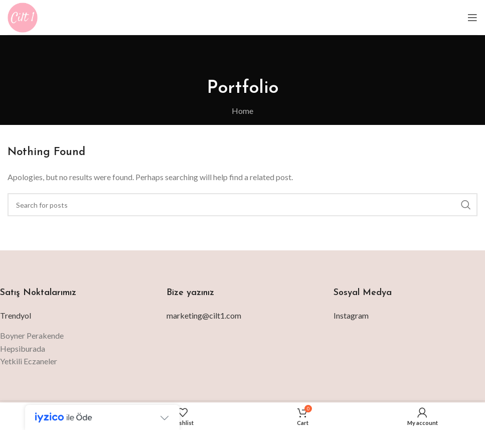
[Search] (242, 204)
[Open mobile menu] (472, 18)
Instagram (351, 315)
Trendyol (15, 315)
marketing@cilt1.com (204, 315)
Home (242, 110)
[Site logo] (23, 16)
